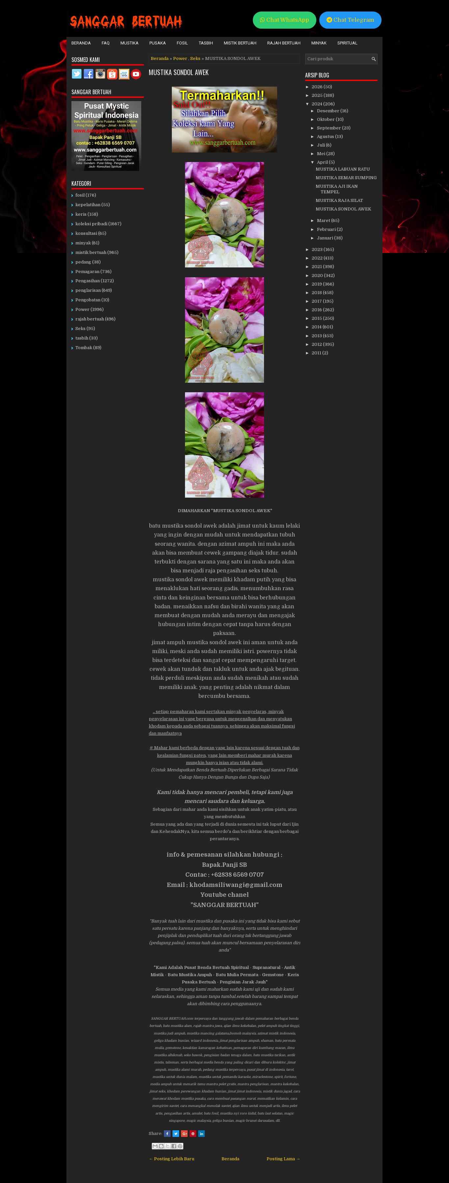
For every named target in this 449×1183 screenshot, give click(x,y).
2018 (317, 292)
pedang (83, 262)
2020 (318, 275)
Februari (327, 229)
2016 (317, 309)
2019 (317, 284)
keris (81, 214)
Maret (324, 220)
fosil (80, 195)
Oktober (326, 119)
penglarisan (88, 290)
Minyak (319, 43)
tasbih (81, 338)
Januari (325, 237)
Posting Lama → (283, 1158)
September (329, 127)
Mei (321, 153)
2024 (317, 103)
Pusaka (157, 43)
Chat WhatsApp (284, 20)
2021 (317, 266)
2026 (318, 86)
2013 (317, 335)
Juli (321, 145)
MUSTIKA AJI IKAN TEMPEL (337, 189)
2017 (317, 301)
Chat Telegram (350, 20)
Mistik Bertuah (240, 43)
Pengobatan (87, 299)
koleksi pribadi (91, 223)
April (323, 162)
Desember (328, 110)
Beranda (81, 43)
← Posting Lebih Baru (171, 1158)
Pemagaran (87, 271)
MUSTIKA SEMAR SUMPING (346, 177)
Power (180, 58)
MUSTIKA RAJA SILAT (339, 200)
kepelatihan (87, 204)
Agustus (326, 136)
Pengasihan (87, 280)
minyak (83, 242)
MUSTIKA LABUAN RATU (343, 169)
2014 (317, 326)
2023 (318, 249)
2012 (317, 344)
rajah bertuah (89, 318)
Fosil (182, 43)
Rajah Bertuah (284, 43)
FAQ (106, 43)
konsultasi (86, 233)
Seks (195, 58)
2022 (318, 258)
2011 (317, 352)
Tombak (83, 347)
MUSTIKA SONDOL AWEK (179, 72)
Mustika (129, 43)
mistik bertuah (90, 252)
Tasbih (206, 43)
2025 (318, 95)
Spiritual (347, 43)
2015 (317, 318)
